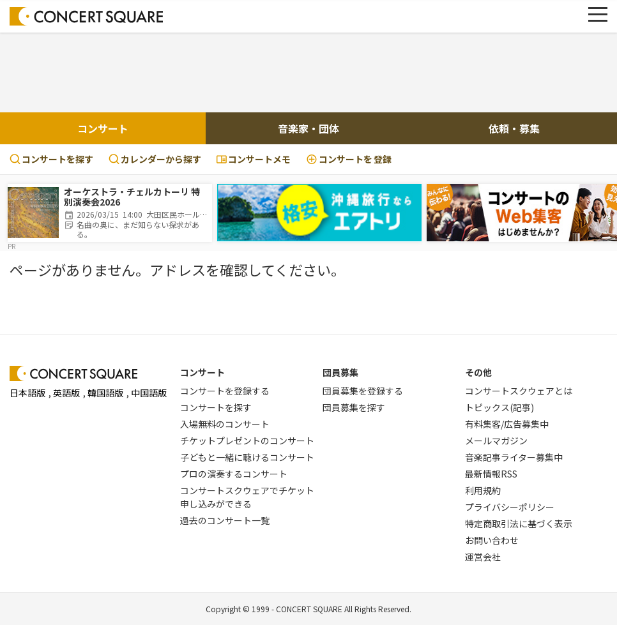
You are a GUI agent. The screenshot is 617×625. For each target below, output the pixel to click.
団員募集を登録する (363, 390)
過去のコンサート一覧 (225, 520)
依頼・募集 (514, 128)
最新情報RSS (491, 473)
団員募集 (340, 372)
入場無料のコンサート (225, 424)
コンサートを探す (51, 159)
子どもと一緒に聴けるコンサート (247, 457)
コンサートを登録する (225, 390)
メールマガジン (496, 440)
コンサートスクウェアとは (518, 390)
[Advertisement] (308, 71)
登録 (349, 159)
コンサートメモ (254, 159)
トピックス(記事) (499, 407)
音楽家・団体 (308, 128)
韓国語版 (105, 392)
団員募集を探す (354, 407)
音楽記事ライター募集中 (514, 457)
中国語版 (149, 392)
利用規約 (483, 490)
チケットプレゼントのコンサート (247, 440)
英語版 (66, 392)
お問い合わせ (492, 540)
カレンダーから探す (155, 159)
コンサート (102, 128)
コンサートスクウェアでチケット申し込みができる (247, 497)
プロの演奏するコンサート (233, 473)
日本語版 (27, 392)
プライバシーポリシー (509, 507)
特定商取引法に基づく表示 (518, 523)
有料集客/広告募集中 (507, 424)
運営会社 (483, 556)
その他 (478, 372)
